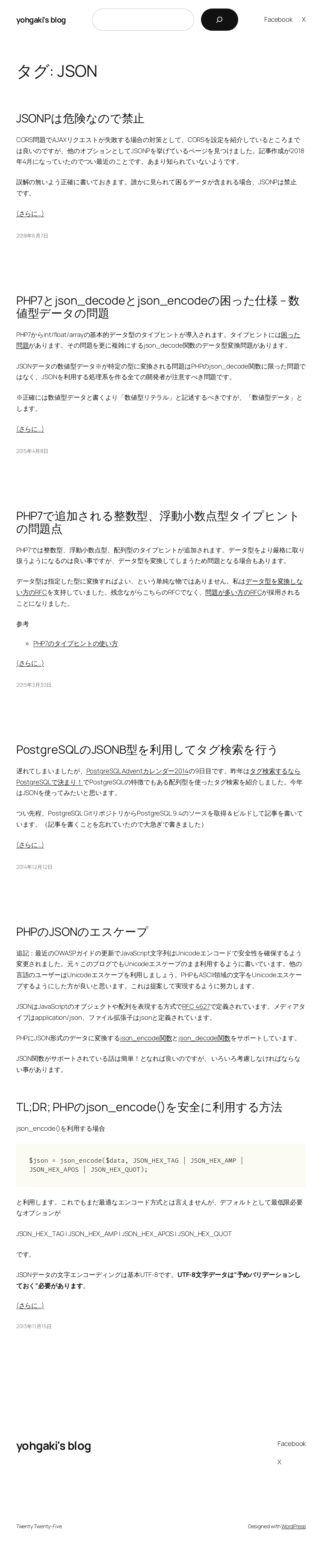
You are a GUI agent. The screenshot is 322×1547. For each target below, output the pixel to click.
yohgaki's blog (41, 20)
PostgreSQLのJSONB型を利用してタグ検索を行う (147, 749)
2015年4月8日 (32, 451)
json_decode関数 (204, 1037)
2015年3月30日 (33, 684)
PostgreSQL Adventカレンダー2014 (137, 770)
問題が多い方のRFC (233, 592)
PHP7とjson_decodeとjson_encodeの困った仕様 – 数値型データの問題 (158, 306)
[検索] (219, 20)
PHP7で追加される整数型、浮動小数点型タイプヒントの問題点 (158, 522)
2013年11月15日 (34, 1326)
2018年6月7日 (32, 235)
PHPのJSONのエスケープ (82, 931)
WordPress (293, 1526)
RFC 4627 (196, 1006)
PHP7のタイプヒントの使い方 (75, 643)
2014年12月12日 (34, 867)
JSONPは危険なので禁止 (80, 118)
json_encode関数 (146, 1037)
